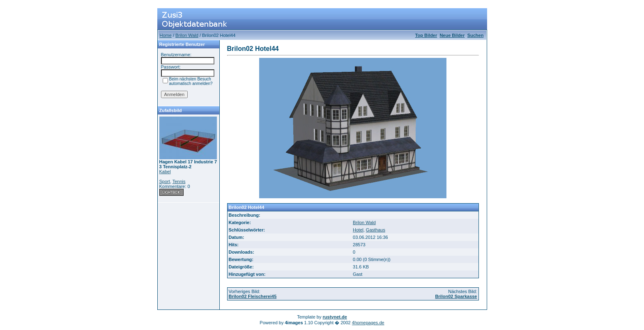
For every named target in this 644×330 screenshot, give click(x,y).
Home (166, 35)
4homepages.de (368, 322)
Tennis (179, 181)
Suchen (475, 35)
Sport (164, 181)
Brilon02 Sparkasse (456, 296)
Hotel (358, 229)
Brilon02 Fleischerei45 (253, 296)
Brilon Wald (186, 35)
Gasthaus (375, 229)
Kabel (165, 171)
